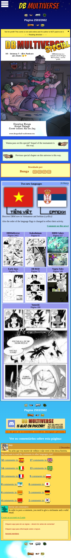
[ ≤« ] (31, 15)
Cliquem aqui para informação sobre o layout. (22, 529)
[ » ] (31, 25)
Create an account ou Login (13, 517)
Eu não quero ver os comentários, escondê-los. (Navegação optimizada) (35, 432)
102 (34, 172)
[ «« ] (26, 15)
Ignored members (12, 534)
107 (44, 172)
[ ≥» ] (38, 25)
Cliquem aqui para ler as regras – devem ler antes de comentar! (30, 524)
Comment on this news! (58, 226)
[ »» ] (42, 25)
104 (39, 172)
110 (49, 172)
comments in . (13, 460)
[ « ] (38, 15)
